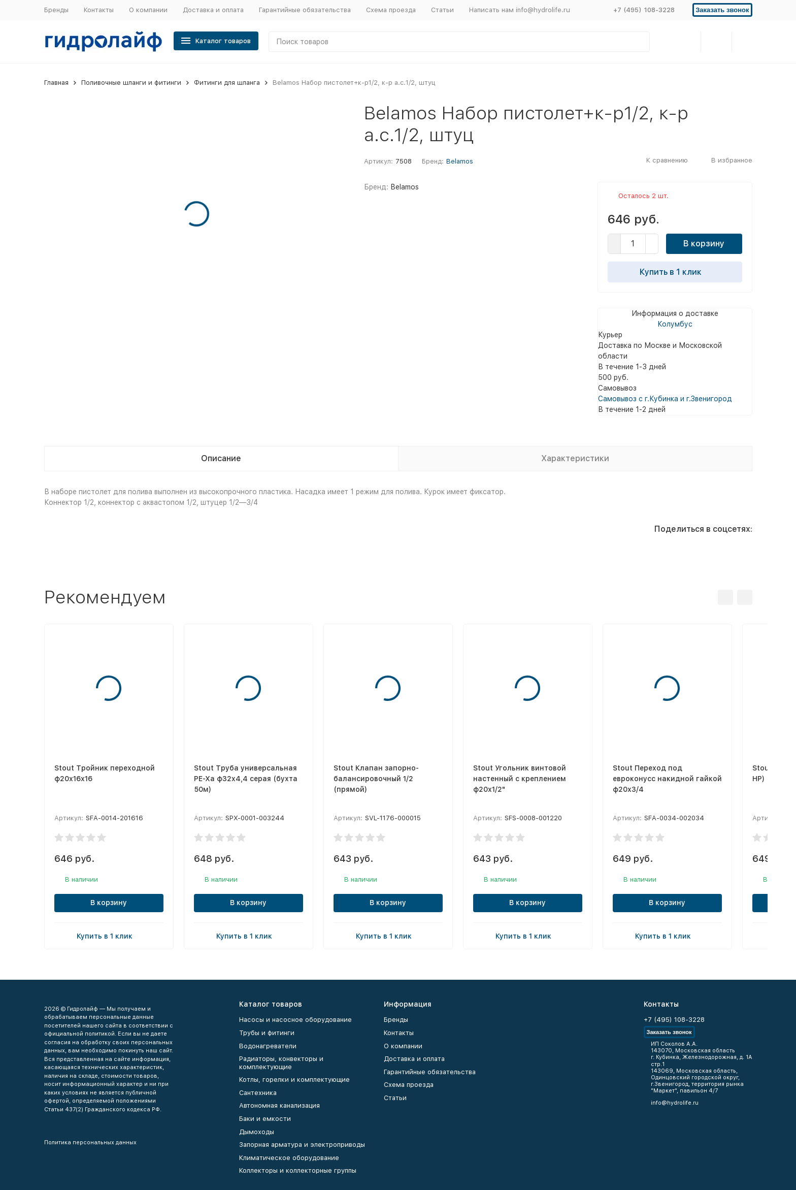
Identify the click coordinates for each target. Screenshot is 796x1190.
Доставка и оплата (213, 10)
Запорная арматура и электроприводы (302, 1144)
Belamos (459, 161)
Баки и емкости (265, 1118)
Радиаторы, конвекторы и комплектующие (281, 1063)
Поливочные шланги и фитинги (131, 82)
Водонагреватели (267, 1046)
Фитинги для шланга (227, 82)
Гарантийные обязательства (305, 10)
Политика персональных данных (90, 1142)
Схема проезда (391, 10)
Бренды (56, 10)
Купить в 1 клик (675, 272)
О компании (148, 10)
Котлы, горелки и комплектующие (294, 1079)
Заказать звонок (722, 10)
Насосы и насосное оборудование (295, 1019)
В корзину (703, 243)
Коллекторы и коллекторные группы (297, 1170)
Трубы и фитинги (266, 1033)
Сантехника (258, 1093)
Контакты (99, 10)
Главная (56, 82)
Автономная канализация (279, 1105)
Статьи (442, 10)
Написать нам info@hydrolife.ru (519, 10)
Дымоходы (256, 1132)
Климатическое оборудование (289, 1158)
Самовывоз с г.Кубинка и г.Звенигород (665, 399)
